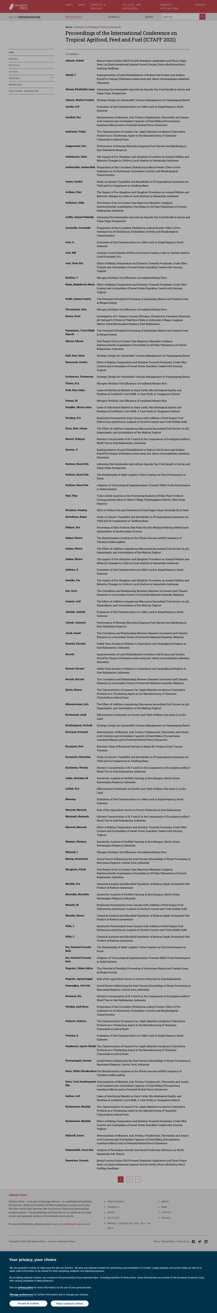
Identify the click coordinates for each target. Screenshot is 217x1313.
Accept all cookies (28, 1303)
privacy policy (25, 1287)
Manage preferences (21, 1294)
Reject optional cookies (69, 1303)
